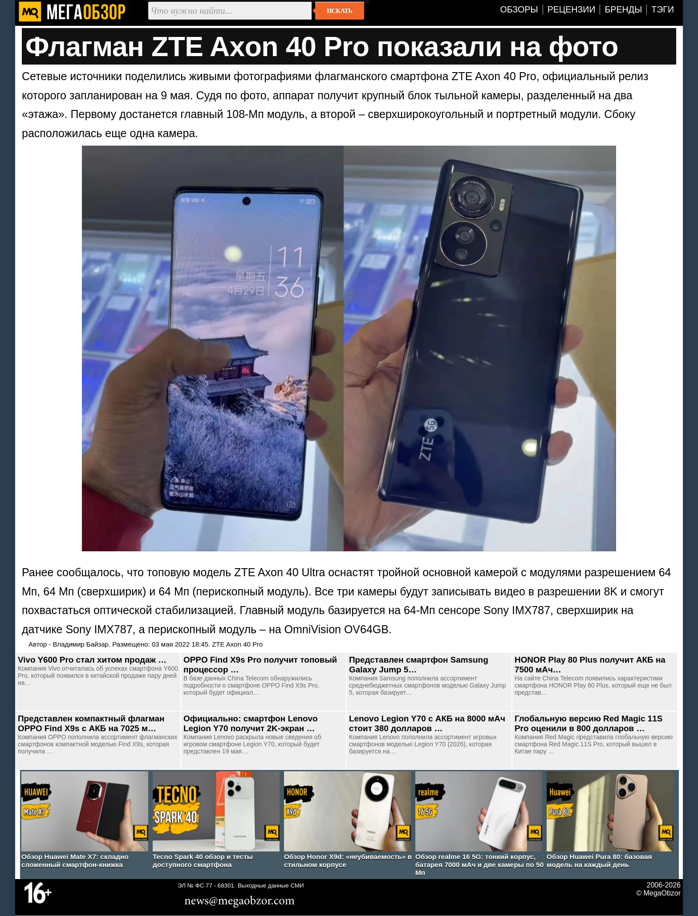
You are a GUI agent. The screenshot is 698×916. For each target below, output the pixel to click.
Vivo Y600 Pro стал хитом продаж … (92, 659)
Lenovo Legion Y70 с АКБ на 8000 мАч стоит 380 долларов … (427, 723)
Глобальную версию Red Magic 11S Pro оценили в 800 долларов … (588, 723)
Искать (339, 10)
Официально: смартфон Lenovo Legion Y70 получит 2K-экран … (250, 723)
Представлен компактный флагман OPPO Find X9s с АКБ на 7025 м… (91, 723)
